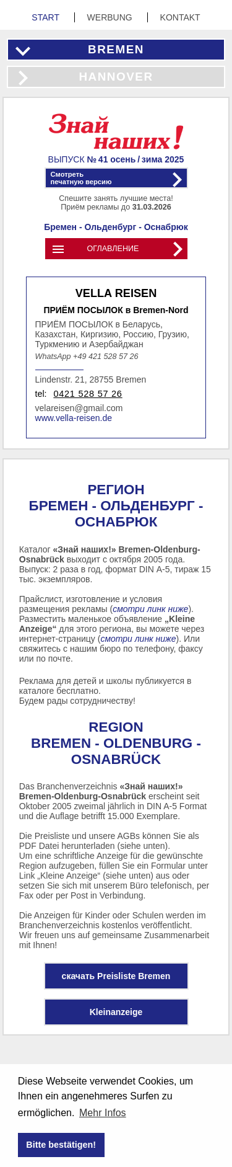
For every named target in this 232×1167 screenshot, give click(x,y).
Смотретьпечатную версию (81, 178)
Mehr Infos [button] (102, 1112)
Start (46, 17)
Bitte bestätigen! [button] (61, 1145)
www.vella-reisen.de (74, 418)
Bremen (116, 49)
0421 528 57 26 (87, 394)
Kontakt (180, 17)
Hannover (116, 76)
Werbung (111, 17)
